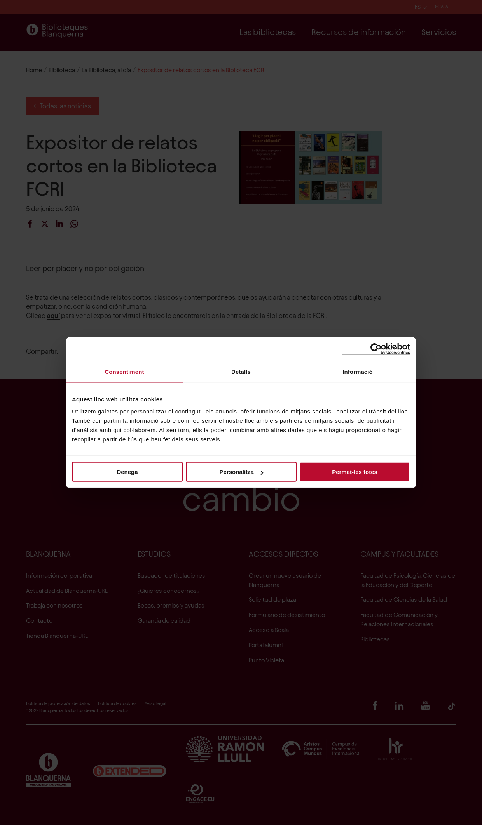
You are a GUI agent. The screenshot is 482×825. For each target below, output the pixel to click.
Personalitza (241, 472)
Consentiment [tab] (124, 371)
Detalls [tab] (241, 371)
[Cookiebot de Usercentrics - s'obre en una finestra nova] (376, 349)
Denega (127, 472)
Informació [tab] (357, 371)
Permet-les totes (354, 472)
